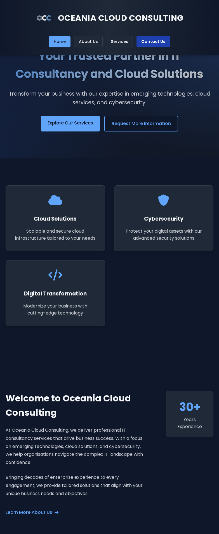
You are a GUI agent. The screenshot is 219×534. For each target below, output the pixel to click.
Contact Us (153, 41)
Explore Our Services (70, 123)
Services (119, 41)
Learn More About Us (32, 512)
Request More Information (141, 123)
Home (60, 41)
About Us (88, 41)
